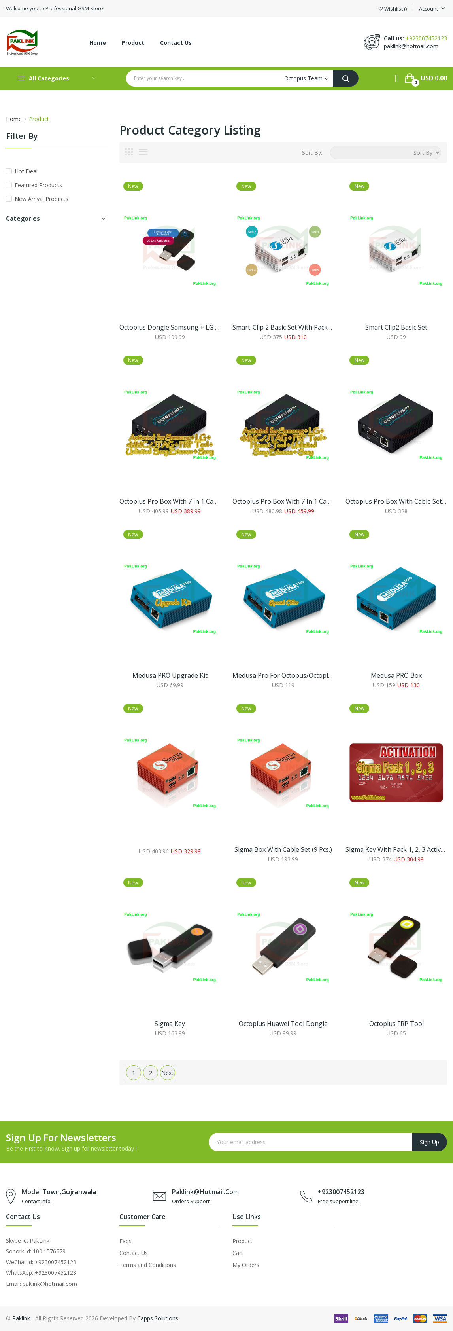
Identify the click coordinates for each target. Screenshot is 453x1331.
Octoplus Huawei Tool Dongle (283, 1024)
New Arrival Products (41, 199)
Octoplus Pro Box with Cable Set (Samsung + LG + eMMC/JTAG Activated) (396, 501)
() (393, 8)
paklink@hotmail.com (411, 46)
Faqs (125, 1241)
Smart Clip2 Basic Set (396, 327)
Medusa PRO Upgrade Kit (170, 675)
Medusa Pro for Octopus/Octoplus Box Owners (283, 675)
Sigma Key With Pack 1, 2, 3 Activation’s (396, 849)
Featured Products (38, 185)
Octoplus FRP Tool (396, 1024)
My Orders (245, 1264)
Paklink (21, 1318)
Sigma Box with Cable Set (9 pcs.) (283, 849)
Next (167, 1073)
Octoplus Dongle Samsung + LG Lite (170, 327)
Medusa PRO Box (396, 675)
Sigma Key (170, 1024)
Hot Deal (26, 171)
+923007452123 (426, 38)
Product (242, 1241)
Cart (237, 1253)
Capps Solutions (157, 1318)
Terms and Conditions (147, 1264)
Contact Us (133, 1253)
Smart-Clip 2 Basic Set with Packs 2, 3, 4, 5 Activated (283, 327)
